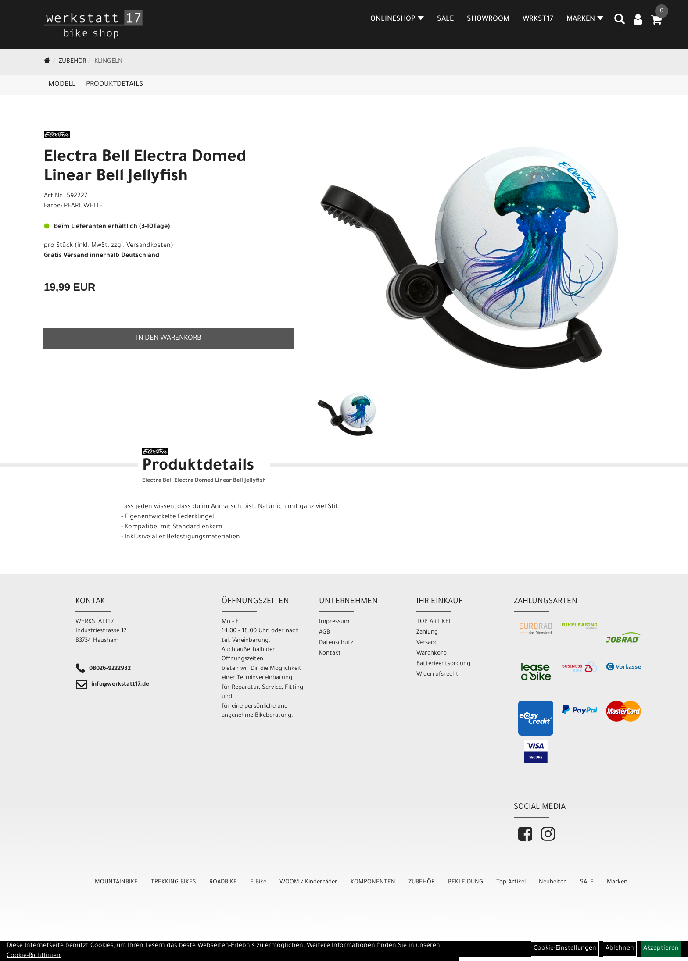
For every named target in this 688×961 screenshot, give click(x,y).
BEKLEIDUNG (465, 882)
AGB (324, 632)
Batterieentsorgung (443, 664)
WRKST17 (538, 19)
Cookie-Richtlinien (34, 956)
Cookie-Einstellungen (565, 948)
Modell (61, 85)
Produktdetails (114, 85)
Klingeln (108, 61)
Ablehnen (620, 948)
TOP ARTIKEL (434, 622)
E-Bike (258, 882)
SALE (445, 19)
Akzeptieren (661, 948)
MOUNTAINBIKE (116, 882)
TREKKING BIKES (173, 882)
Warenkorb (431, 653)
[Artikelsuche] (619, 22)
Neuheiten (553, 882)
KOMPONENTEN (373, 882)
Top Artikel (511, 882)
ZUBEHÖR (72, 61)
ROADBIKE (223, 882)
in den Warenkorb (168, 338)
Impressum (334, 622)
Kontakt (330, 653)
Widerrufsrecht (437, 674)
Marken (617, 882)
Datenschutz (336, 643)
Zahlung (427, 632)
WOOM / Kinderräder (308, 882)
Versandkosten (148, 245)
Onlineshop (397, 19)
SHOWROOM (488, 19)
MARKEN (584, 19)
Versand (427, 643)
